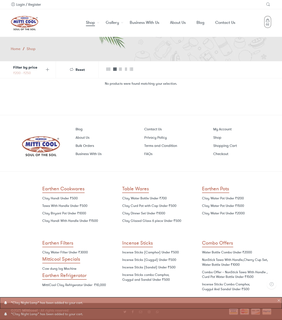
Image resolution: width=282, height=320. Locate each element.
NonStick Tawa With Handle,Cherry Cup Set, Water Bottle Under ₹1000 (235, 262)
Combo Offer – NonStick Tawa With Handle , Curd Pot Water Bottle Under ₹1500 (234, 274)
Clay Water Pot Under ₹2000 (223, 213)
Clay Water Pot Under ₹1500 (223, 205)
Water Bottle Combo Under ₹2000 (227, 252)
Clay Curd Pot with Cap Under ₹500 (149, 205)
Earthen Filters (57, 243)
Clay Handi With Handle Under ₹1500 (70, 220)
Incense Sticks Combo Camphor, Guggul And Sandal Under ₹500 (226, 287)
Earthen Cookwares (63, 188)
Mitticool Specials (61, 259)
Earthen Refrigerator (64, 275)
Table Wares (135, 188)
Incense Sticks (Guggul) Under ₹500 (149, 259)
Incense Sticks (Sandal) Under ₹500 (149, 267)
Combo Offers (217, 243)
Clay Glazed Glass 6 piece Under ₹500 (151, 220)
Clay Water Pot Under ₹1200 (223, 198)
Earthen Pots (215, 188)
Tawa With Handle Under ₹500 (64, 205)
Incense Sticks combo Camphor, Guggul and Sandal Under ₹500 (146, 277)
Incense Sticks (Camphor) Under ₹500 (150, 252)
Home (15, 48)
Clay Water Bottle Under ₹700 (144, 198)
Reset (80, 69)
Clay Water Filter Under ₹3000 (65, 252)
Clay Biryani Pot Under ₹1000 (64, 213)
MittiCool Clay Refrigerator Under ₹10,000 (74, 285)
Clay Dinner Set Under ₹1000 (143, 213)
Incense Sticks (137, 243)
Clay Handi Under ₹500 (60, 198)
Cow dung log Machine (59, 268)
